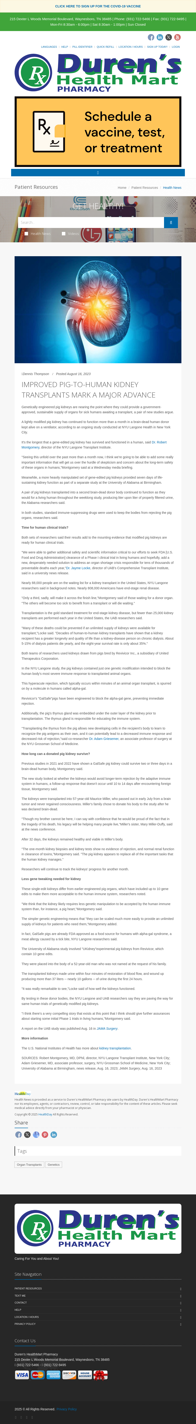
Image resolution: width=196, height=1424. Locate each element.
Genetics (54, 1164)
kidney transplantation (115, 1048)
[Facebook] (151, 37)
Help (64, 46)
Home (122, 187)
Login (176, 46)
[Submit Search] (171, 222)
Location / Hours (131, 46)
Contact (21, 1302)
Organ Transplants (29, 1164)
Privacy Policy (25, 1324)
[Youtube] (177, 37)
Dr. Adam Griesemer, (104, 739)
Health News (38, 233)
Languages (49, 46)
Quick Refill (105, 46)
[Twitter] (168, 37)
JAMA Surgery (107, 1028)
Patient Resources (145, 187)
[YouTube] (32, 1417)
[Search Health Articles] (91, 222)
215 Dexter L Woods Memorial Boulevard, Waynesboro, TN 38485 (60, 19)
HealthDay (45, 1114)
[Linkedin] (160, 37)
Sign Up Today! (157, 46)
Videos (70, 233)
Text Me (20, 1295)
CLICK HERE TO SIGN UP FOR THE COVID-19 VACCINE (98, 6)
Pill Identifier (82, 46)
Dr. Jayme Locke (78, 568)
